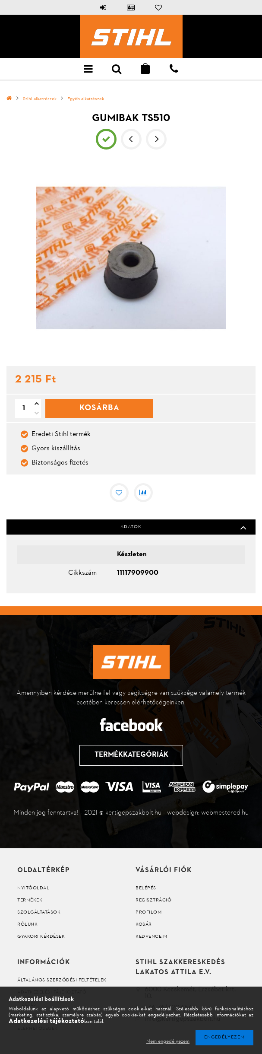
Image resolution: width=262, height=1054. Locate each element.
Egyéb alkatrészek (85, 99)
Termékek (29, 900)
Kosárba (99, 412)
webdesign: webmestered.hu (208, 813)
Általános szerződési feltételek (62, 980)
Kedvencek (159, 7)
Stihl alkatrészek (40, 99)
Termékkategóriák (131, 755)
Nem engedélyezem (167, 1041)
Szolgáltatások (38, 912)
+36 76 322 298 (174, 69)
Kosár (144, 924)
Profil (131, 7)
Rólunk (27, 924)
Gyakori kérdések (41, 936)
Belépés (103, 7)
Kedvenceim (151, 936)
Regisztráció (153, 900)
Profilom (148, 912)
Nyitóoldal (33, 888)
